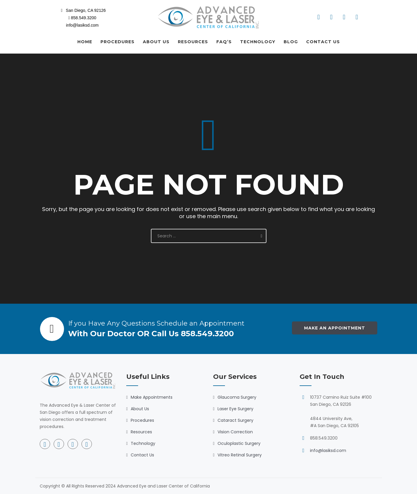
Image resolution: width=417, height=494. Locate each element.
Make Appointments (151, 397)
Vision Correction (235, 432)
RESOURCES (193, 41)
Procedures (142, 420)
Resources (141, 432)
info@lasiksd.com (328, 450)
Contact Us (142, 455)
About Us (140, 409)
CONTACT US (323, 41)
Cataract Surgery (235, 420)
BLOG (291, 41)
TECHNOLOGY (257, 41)
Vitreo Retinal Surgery (240, 455)
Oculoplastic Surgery (239, 443)
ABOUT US (156, 41)
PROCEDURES (117, 41)
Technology (143, 443)
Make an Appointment (334, 328)
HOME (84, 41)
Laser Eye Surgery (235, 409)
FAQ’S (224, 41)
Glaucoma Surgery (237, 397)
